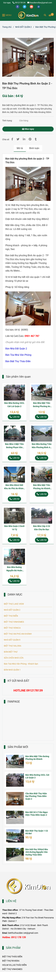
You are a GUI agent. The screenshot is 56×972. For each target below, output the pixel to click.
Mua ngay (28, 129)
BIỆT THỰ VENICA (12, 628)
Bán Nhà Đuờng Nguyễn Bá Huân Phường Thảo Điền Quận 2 (14, 569)
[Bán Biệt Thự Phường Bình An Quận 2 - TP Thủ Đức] (28, 15)
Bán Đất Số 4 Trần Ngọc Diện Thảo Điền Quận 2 (36, 813)
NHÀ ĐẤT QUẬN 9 (12, 640)
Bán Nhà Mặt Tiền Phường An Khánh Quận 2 (41, 487)
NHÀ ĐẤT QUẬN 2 (12, 610)
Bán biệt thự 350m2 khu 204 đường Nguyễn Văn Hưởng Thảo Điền (36, 852)
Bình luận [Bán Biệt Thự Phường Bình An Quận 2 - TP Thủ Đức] (34, 148)
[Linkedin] (24, 139)
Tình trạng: (7, 120)
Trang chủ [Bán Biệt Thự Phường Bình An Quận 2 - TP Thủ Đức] (6, 27)
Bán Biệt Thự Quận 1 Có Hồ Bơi (36, 832)
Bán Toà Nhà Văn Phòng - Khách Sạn (21, 664)
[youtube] (31, 6)
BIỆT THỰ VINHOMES (14, 622)
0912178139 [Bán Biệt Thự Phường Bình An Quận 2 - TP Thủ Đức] (19, 2)
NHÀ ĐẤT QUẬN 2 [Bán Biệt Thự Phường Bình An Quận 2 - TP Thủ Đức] (23, 27)
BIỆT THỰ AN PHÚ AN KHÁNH (18, 634)
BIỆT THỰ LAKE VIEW (14, 604)
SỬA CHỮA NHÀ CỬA (13, 658)
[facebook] (17, 6)
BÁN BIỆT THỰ (10, 652)
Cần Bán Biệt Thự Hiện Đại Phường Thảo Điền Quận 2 (36, 796)
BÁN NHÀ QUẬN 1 (12, 670)
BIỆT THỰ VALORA (12, 646)
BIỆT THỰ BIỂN (11, 616)
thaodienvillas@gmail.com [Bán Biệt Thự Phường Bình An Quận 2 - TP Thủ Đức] (39, 2)
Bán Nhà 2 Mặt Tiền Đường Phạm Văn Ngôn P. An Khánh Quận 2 (14, 446)
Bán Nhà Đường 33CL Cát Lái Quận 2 (14, 405)
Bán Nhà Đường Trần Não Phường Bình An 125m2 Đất (42, 446)
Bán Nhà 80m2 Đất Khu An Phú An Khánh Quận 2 (14, 487)
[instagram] (38, 6)
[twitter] (24, 6)
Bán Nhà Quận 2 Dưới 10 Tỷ (14, 528)
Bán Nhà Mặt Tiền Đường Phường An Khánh (41, 405)
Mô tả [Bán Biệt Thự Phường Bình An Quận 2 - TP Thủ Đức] (20, 148)
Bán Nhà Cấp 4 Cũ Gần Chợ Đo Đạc (41, 528)
